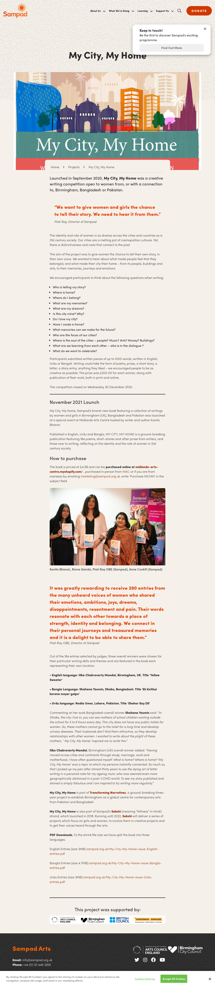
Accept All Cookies (174, 979)
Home (55, 167)
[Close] (210, 979)
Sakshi (116, 811)
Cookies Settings (145, 979)
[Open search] (179, 10)
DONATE (199, 10)
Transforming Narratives (108, 792)
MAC (126, 471)
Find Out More (171, 47)
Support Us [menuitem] (162, 11)
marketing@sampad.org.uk (100, 476)
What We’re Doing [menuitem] (119, 11)
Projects (74, 167)
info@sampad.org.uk (37, 960)
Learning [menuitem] (143, 11)
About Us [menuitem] (95, 11)
